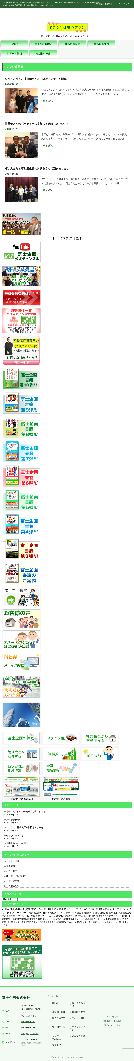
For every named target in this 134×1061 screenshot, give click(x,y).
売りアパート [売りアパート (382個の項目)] (115, 916)
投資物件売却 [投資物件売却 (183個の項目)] (25, 922)
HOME (55, 1003)
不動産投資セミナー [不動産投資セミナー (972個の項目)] (64, 909)
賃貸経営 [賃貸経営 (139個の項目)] (49, 922)
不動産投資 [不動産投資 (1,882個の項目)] (8, 909)
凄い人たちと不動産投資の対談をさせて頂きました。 (37, 168)
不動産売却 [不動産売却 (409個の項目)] (78, 916)
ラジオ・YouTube (56, 1037)
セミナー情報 (12, 861)
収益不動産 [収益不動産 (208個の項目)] (14, 922)
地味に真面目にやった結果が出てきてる (26, 811)
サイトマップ (122, 4)
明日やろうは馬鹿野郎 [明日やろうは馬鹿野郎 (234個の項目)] (84, 919)
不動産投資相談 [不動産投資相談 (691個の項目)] (89, 912)
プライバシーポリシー (112, 1025)
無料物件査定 (78, 1012)
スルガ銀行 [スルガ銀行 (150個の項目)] (40, 922)
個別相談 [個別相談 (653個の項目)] (113, 912)
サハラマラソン (78, 1028)
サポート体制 (78, 1018)
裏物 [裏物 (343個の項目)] (40, 919)
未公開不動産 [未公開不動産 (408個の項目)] (90, 916)
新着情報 (10, 866)
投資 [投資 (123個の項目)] (88, 922)
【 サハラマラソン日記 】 (67, 238)
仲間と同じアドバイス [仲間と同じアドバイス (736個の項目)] (54, 912)
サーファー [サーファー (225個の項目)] (98, 919)
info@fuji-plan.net (29, 1033)
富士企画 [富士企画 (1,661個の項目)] (38, 909)
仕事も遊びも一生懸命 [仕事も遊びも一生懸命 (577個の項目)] (27, 916)
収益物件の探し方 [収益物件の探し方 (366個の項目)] (21, 919)
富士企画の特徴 (78, 1004)
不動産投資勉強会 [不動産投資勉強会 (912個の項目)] (100, 909)
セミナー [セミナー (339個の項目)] (47, 919)
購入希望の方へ (58, 1019)
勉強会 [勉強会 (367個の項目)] (125, 916)
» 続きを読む (47, 101)
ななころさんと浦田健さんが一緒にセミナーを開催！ (37, 78)
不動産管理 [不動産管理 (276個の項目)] (56, 919)
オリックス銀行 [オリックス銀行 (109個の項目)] (104, 922)
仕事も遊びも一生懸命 (17, 843)
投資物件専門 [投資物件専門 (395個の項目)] (102, 916)
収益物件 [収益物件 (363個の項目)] (33, 919)
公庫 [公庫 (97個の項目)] (124, 922)
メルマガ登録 (78, 1035)
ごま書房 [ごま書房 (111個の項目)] (94, 922)
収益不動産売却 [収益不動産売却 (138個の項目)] (60, 922)
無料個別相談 (58, 1012)
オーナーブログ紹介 (16, 876)
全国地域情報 (12, 886)
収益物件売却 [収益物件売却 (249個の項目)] (68, 919)
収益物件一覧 (58, 1027)
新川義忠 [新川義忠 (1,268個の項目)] (49, 909)
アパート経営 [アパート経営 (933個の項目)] (83, 909)
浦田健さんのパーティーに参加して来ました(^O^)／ (36, 123)
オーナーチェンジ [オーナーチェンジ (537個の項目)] (47, 916)
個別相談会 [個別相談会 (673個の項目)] (102, 912)
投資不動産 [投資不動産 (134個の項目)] (81, 922)
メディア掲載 (12, 881)
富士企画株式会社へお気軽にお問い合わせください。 (67, 36)
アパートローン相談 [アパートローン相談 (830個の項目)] (22, 912)
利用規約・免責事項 (102, 4)
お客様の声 (11, 871)
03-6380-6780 (28, 1021)
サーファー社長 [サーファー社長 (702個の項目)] (73, 912)
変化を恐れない (13, 819)
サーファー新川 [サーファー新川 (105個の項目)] (116, 922)
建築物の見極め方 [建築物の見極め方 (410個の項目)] (64, 916)
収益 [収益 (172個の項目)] (33, 922)
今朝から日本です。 (16, 835)
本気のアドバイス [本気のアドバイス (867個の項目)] (119, 909)
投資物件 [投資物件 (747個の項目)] (38, 912)
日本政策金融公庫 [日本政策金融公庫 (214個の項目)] (111, 919)
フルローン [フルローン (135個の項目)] (71, 922)
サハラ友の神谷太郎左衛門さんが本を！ (26, 827)
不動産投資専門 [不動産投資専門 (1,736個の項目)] (24, 909)
